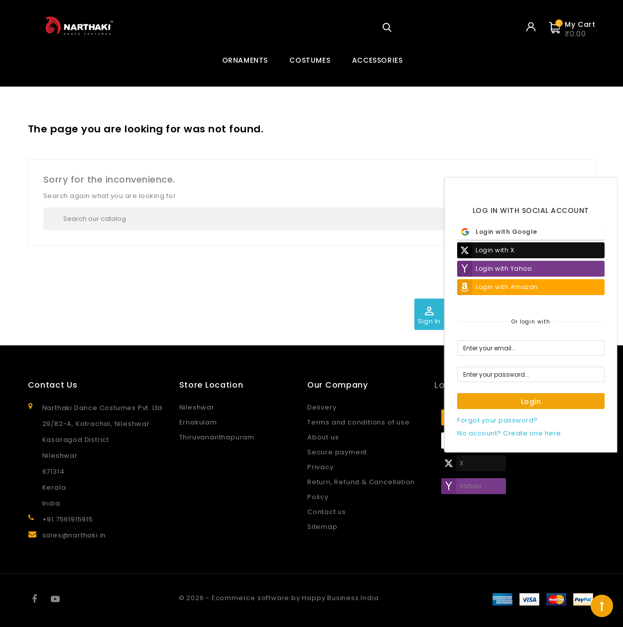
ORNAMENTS (245, 60)
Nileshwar (197, 407)
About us (323, 437)
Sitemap (322, 526)
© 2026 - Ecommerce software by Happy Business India (279, 598)
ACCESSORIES (377, 60)
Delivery (321, 407)
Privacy (320, 467)
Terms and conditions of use (358, 422)
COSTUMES (309, 60)
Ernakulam (198, 422)
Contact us (326, 512)
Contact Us (53, 385)
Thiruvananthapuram (216, 437)
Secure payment (337, 452)
